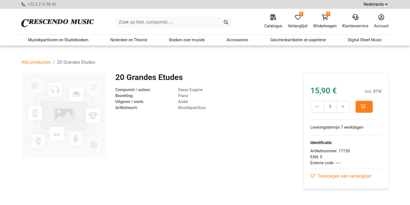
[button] (364, 107)
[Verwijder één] (317, 107)
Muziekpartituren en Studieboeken (58, 40)
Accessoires (237, 40)
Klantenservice (355, 21)
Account (381, 21)
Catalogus (273, 21)
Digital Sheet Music (365, 40)
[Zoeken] (226, 22)
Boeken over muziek (187, 40)
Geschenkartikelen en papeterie (298, 40)
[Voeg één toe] (343, 107)
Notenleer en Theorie (128, 40)
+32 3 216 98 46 (41, 4)
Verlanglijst (298, 21)
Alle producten (36, 62)
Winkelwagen (325, 21)
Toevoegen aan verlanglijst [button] (341, 176)
